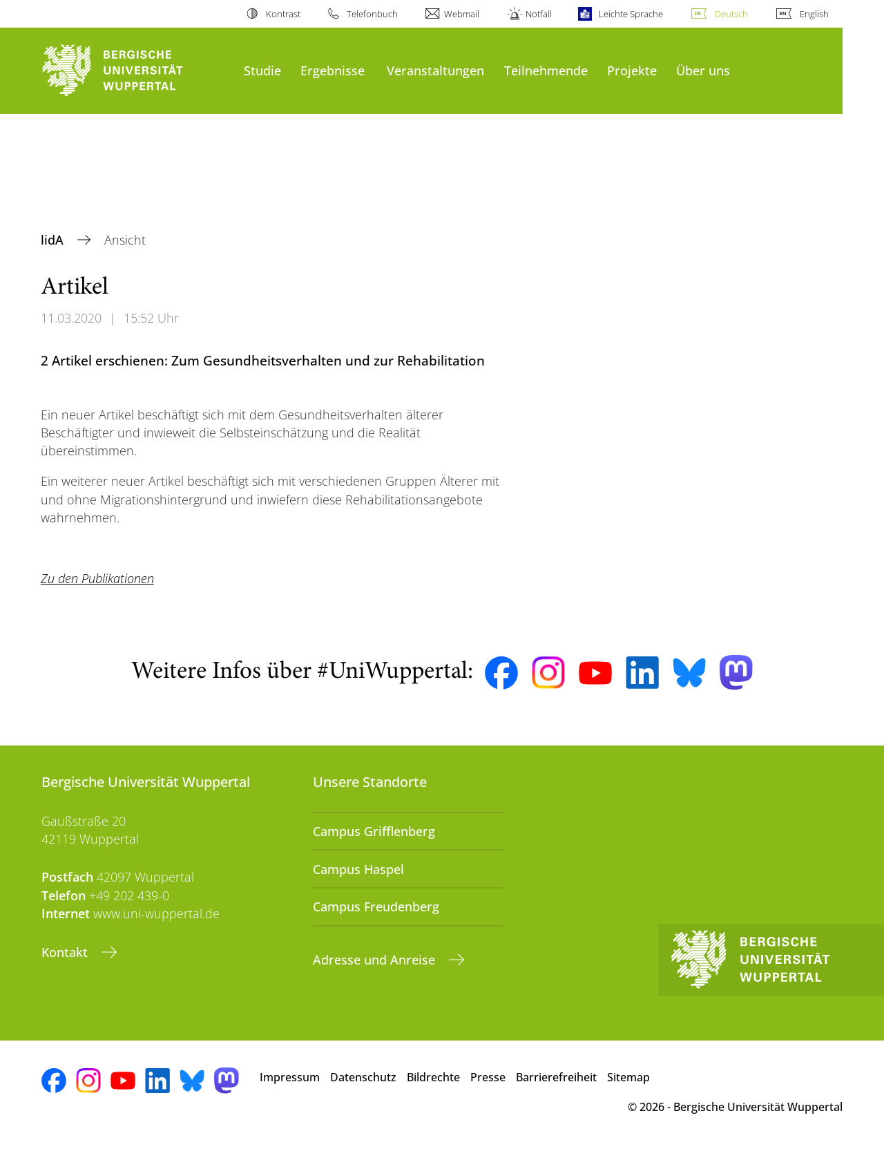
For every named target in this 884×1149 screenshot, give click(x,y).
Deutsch (731, 14)
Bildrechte (433, 1077)
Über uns (703, 70)
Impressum (290, 1077)
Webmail (461, 14)
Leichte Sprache (631, 14)
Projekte (632, 70)
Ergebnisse (332, 70)
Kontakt (66, 952)
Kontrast (283, 14)
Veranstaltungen (435, 70)
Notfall (539, 14)
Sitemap (628, 1077)
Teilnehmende (546, 70)
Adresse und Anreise (376, 959)
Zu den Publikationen (97, 578)
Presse (488, 1077)
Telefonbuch (372, 14)
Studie (262, 70)
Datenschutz (363, 1077)
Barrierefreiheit (556, 1077)
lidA (54, 239)
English (814, 14)
